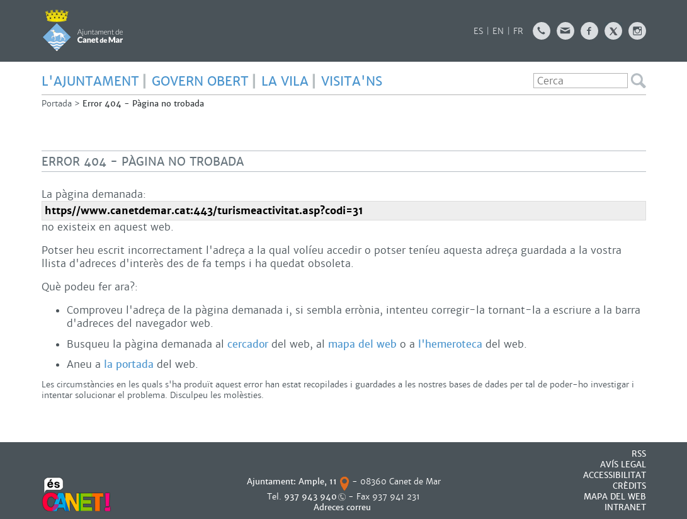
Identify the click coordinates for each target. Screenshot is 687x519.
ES (478, 31)
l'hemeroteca (450, 344)
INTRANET (625, 507)
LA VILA (285, 81)
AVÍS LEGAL (623, 464)
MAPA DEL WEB (615, 496)
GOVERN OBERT (200, 81)
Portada (57, 103)
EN (498, 31)
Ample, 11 (317, 481)
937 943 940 (310, 496)
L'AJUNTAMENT (90, 81)
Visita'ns (351, 81)
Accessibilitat (614, 475)
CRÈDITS (629, 486)
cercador (247, 344)
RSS (639, 453)
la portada (129, 364)
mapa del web (362, 344)
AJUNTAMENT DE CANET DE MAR (83, 30)
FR (518, 31)
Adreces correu (343, 507)
